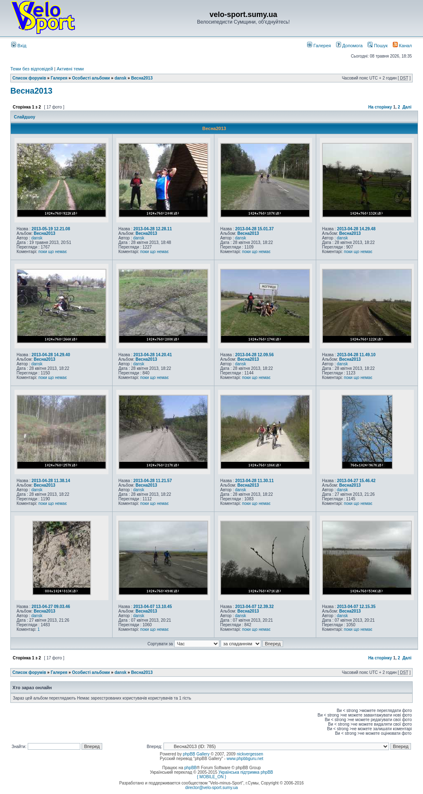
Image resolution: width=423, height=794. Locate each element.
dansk (121, 78)
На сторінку (380, 107)
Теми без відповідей (31, 68)
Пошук (377, 45)
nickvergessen (250, 754)
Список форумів (29, 78)
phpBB (190, 767)
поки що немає (52, 251)
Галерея (319, 45)
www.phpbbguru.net (245, 758)
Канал (402, 45)
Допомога (349, 45)
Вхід (18, 45)
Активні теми (70, 68)
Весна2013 (142, 78)
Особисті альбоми (91, 78)
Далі (406, 107)
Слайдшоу (24, 117)
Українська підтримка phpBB (246, 772)
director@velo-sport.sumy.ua (211, 787)
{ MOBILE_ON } (211, 777)
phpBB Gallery (196, 754)
